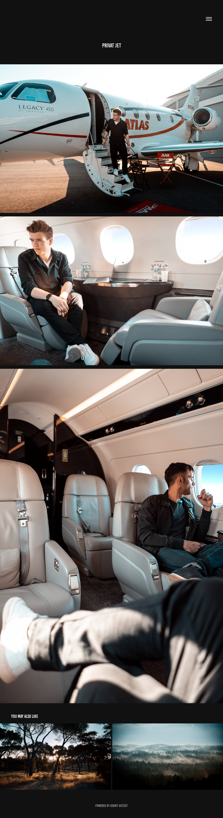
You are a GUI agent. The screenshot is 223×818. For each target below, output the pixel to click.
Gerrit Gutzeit (119, 806)
